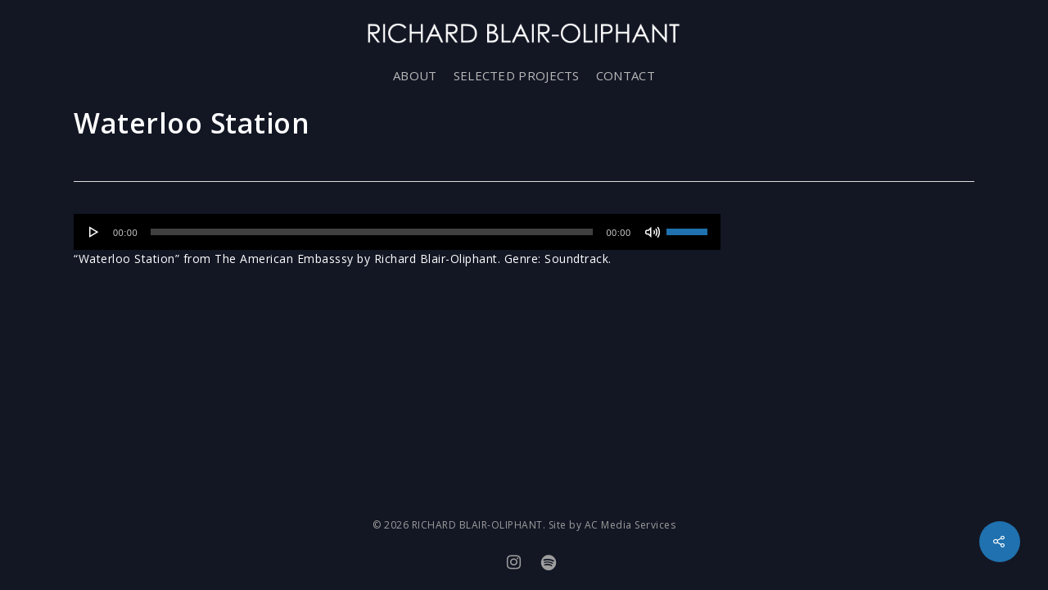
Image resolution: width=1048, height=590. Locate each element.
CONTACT (625, 75)
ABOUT (415, 75)
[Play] (94, 232)
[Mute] (652, 232)
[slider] (372, 232)
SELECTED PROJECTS (517, 75)
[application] (397, 232)
